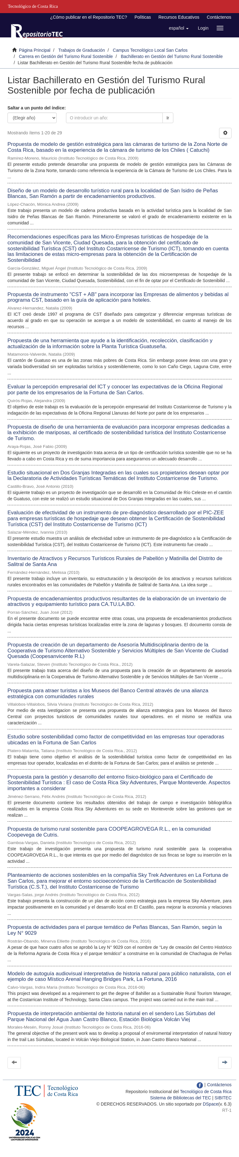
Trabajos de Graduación (81, 50)
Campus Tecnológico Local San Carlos (150, 50)
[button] (178, 28)
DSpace (210, 1104)
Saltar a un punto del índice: (36, 107)
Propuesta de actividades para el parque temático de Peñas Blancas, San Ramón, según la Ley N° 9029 (114, 930)
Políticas (142, 17)
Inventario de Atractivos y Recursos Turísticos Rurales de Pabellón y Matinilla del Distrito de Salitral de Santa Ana (115, 561)
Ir (167, 117)
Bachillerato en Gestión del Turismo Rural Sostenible (172, 56)
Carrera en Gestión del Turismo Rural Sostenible (66, 56)
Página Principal (34, 50)
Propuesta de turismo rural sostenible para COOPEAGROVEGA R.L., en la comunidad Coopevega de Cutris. (109, 832)
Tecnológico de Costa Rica (206, 1091)
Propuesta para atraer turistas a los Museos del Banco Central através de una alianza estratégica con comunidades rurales (107, 693)
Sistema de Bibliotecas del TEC (180, 1097)
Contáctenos (219, 17)
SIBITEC (223, 1097)
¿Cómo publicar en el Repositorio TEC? (88, 17)
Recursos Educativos (178, 17)
